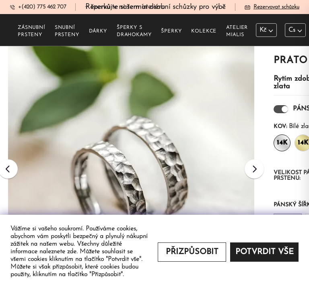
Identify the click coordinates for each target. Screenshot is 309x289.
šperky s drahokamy (134, 31)
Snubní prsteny (67, 31)
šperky (171, 31)
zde (71, 251)
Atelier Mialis (237, 31)
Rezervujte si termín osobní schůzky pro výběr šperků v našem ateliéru (197, 7)
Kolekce (203, 31)
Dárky (98, 31)
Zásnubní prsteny (31, 31)
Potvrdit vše (264, 252)
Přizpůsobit (192, 252)
